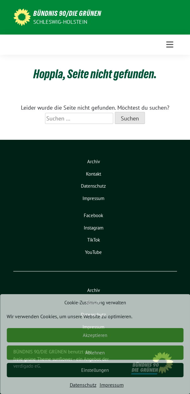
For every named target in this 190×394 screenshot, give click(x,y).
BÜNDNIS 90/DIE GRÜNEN (67, 13)
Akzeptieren (95, 335)
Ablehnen (95, 353)
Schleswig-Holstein (60, 21)
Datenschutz (83, 385)
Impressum (112, 385)
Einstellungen (95, 370)
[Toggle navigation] (169, 44)
